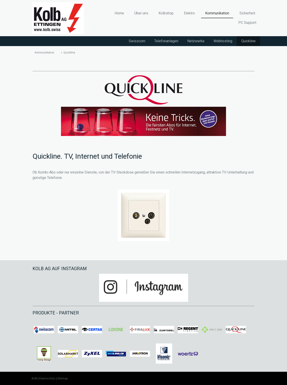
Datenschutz (47, 378)
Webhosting (222, 41)
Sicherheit (247, 13)
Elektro (189, 13)
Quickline (248, 41)
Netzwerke (195, 41)
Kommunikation (217, 13)
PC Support (247, 22)
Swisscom (137, 41)
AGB (34, 378)
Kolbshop (166, 13)
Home (119, 13)
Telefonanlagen (166, 41)
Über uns (141, 13)
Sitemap (62, 378)
